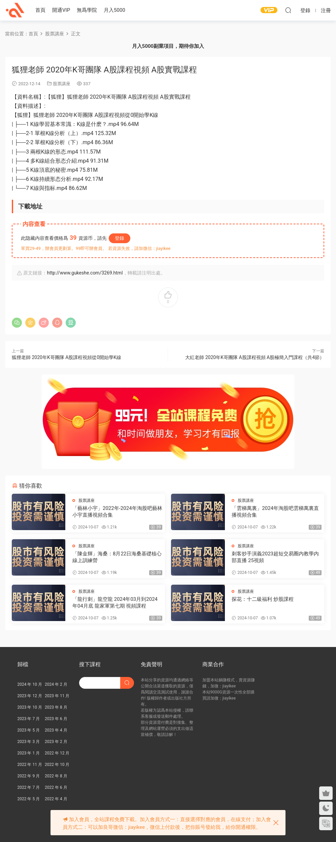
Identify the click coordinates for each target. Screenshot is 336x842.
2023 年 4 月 (56, 730)
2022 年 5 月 (29, 799)
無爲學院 (87, 10)
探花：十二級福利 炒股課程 (263, 599)
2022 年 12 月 (57, 753)
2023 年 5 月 (29, 730)
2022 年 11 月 (30, 764)
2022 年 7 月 (29, 787)
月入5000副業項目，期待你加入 (168, 46)
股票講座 (61, 83)
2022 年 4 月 (56, 799)
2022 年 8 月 (56, 776)
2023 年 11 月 (57, 695)
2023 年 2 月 (56, 741)
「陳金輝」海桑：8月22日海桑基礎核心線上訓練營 (117, 557)
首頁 (40, 10)
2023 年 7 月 (29, 718)
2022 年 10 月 (57, 764)
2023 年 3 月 (29, 741)
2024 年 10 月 (30, 684)
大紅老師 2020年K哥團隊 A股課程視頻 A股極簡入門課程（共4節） (254, 357)
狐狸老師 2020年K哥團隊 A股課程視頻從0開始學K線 (66, 357)
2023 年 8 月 (56, 707)
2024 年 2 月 (56, 684)
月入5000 (114, 10)
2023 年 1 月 (29, 753)
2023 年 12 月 (30, 695)
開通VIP (61, 10)
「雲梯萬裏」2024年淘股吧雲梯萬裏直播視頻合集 (275, 511)
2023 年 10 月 (30, 707)
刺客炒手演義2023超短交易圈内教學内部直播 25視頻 (275, 557)
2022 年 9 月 (29, 776)
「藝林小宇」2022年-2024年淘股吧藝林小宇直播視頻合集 (117, 511)
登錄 (119, 238)
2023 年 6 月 (56, 718)
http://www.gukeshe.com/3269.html (85, 273)
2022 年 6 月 (56, 787)
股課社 (15, 10)
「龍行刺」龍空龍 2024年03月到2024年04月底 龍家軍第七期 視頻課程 (115, 602)
